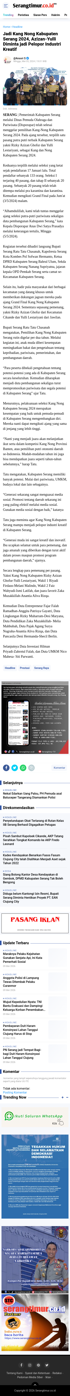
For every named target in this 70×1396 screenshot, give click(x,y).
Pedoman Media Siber (30, 1377)
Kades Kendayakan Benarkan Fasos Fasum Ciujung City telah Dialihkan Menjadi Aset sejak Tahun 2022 (34, 859)
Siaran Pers (40, 15)
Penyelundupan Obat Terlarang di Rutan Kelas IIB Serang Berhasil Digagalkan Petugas (33, 822)
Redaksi (57, 1373)
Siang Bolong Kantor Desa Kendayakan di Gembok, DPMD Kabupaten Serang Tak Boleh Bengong (33, 878)
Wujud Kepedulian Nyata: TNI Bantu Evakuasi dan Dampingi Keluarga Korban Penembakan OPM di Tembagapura (23, 1006)
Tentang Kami (14, 1373)
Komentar (59, 767)
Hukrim (55, 15)
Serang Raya (41, 667)
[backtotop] (35, 1385)
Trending (8, 15)
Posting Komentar (15, 1092)
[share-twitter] (14, 768)
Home (6, 26)
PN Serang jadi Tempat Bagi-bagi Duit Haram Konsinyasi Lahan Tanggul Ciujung (22, 1054)
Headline (10, 667)
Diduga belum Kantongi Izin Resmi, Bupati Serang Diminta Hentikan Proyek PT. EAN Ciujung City (31, 897)
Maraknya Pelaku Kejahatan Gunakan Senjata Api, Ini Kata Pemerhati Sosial (22, 958)
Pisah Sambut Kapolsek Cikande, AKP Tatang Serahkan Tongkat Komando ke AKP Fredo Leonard (33, 840)
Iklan (48, 1377)
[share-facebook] (6, 768)
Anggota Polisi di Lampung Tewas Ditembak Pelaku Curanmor (21, 982)
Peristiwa (23, 15)
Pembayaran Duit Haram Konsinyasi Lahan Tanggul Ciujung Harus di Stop (20, 1030)
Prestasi (25, 667)
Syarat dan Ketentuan (37, 1373)
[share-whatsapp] (23, 768)
